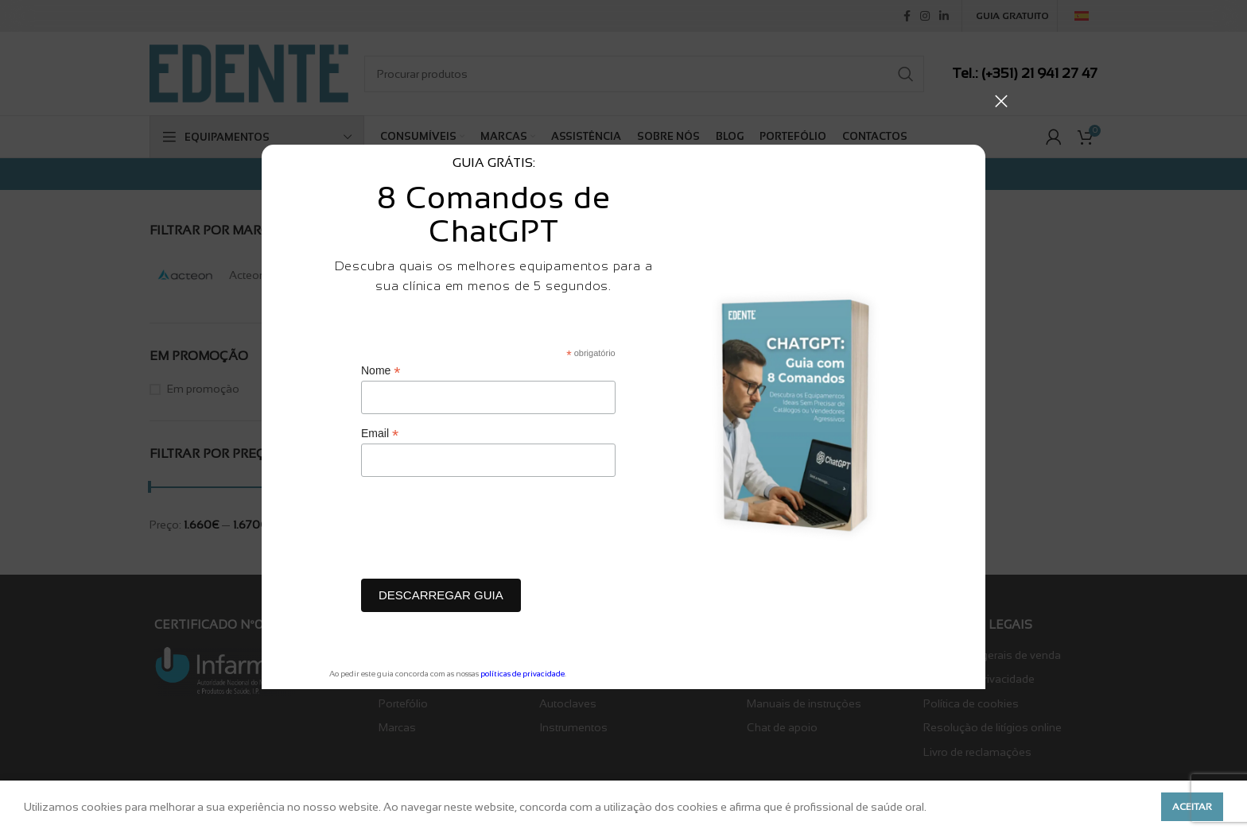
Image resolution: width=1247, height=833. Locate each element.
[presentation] (482, 532)
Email (379, 433)
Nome (380, 370)
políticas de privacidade (522, 673)
